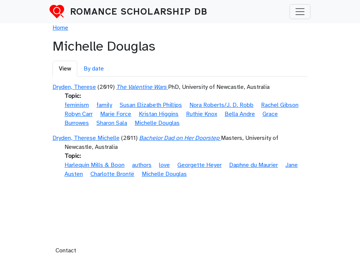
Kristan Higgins (158, 114)
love (164, 165)
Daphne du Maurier (253, 165)
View (65, 68)
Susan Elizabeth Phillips (151, 105)
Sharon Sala (111, 123)
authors (142, 165)
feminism (76, 105)
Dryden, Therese (74, 87)
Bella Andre (240, 114)
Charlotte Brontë (112, 174)
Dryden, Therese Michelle (86, 138)
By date (94, 68)
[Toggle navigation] (300, 11)
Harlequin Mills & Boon (94, 165)
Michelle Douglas (157, 123)
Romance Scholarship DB (138, 11)
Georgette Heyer (199, 165)
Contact (66, 250)
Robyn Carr (78, 114)
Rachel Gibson (279, 105)
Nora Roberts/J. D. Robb (221, 105)
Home (60, 28)
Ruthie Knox (201, 114)
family (104, 105)
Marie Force (115, 114)
